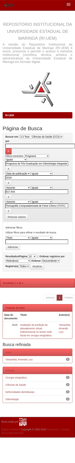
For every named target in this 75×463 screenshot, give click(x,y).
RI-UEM (9, 115)
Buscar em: (12, 136)
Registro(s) (11, 266)
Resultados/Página (16, 256)
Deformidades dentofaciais (19, 392)
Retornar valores (17, 217)
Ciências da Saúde (15, 384)
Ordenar (36, 260)
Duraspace (53, 429)
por (7, 141)
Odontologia (12, 399)
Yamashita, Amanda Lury (65, 328)
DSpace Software (10, 429)
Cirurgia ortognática (16, 377)
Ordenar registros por (52, 256)
